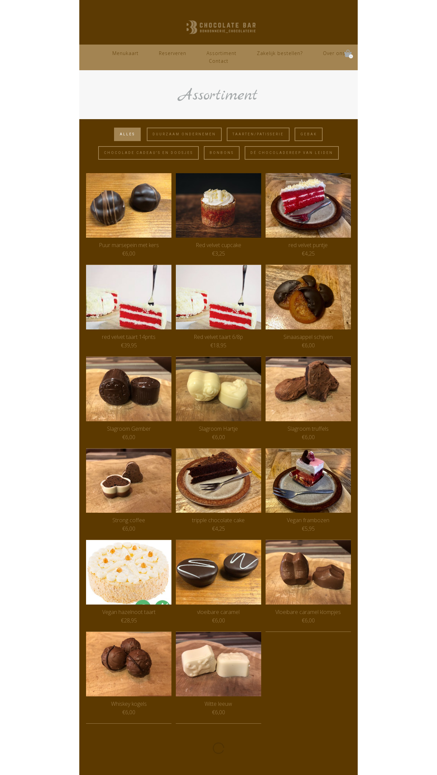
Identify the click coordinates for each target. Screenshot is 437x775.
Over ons (334, 53)
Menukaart (125, 53)
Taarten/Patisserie (258, 134)
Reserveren (172, 53)
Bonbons (222, 153)
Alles (127, 134)
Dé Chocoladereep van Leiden (291, 153)
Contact (218, 61)
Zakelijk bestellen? (280, 53)
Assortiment (222, 53)
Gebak (308, 134)
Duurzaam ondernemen (184, 134)
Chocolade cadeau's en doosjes (148, 153)
